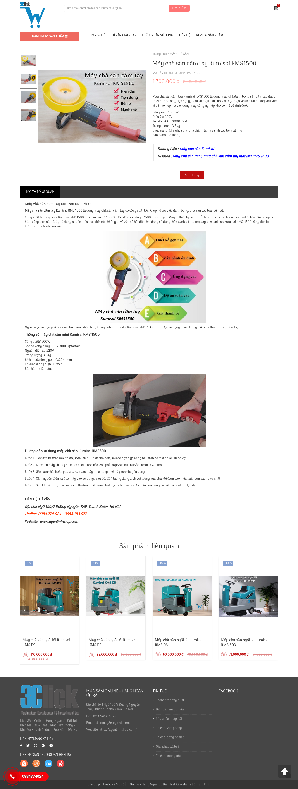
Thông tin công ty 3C (170, 702)
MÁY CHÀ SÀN (179, 54)
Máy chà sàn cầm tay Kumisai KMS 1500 (53, 210)
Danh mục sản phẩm (49, 36)
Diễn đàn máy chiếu (170, 712)
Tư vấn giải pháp (123, 35)
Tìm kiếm (179, 8)
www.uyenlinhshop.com (59, 522)
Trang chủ (160, 54)
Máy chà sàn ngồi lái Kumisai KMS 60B (245, 642)
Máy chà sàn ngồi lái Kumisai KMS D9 (46, 642)
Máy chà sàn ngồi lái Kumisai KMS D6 (179, 642)
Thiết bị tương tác (168, 758)
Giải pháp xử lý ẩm (169, 749)
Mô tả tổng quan (40, 192)
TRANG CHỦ (97, 35)
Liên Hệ (184, 35)
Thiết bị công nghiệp (170, 739)
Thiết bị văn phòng (169, 730)
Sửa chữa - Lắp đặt (169, 721)
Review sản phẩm (209, 35)
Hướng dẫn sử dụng (157, 35)
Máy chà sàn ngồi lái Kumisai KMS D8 (112, 642)
